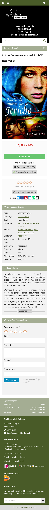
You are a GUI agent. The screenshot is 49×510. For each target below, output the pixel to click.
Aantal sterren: (11, 327)
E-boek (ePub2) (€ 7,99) (24, 172)
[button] (44, 3)
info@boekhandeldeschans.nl (25, 34)
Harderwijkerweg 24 (24, 26)
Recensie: (8, 345)
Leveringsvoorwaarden (12, 453)
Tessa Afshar (23, 216)
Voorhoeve (23, 235)
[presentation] (19, 389)
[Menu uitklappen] (8, 3)
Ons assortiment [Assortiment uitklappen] (11, 48)
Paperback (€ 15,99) (24, 167)
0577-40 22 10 (24, 32)
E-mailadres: (9, 369)
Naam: (7, 360)
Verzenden (11, 380)
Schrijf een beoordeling (24, 192)
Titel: (6, 336)
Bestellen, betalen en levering (15, 457)
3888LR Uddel (24, 29)
